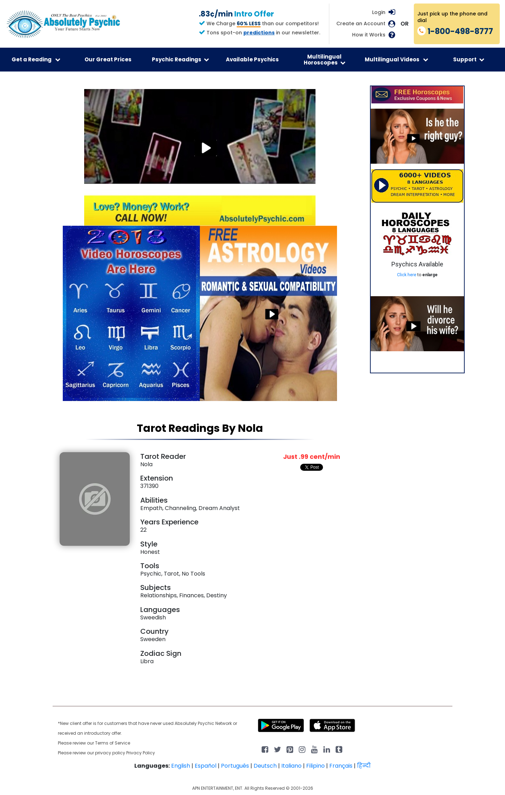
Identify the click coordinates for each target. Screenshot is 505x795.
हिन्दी (364, 766)
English (180, 766)
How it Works (368, 35)
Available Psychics (252, 59)
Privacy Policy (140, 753)
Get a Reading (36, 59)
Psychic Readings (180, 59)
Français (340, 766)
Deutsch (265, 766)
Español (205, 766)
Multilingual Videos (396, 59)
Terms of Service (112, 743)
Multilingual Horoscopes (324, 59)
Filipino (315, 766)
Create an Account (360, 23)
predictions (259, 32)
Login (378, 12)
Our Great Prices (108, 59)
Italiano (291, 766)
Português (235, 766)
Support (468, 59)
